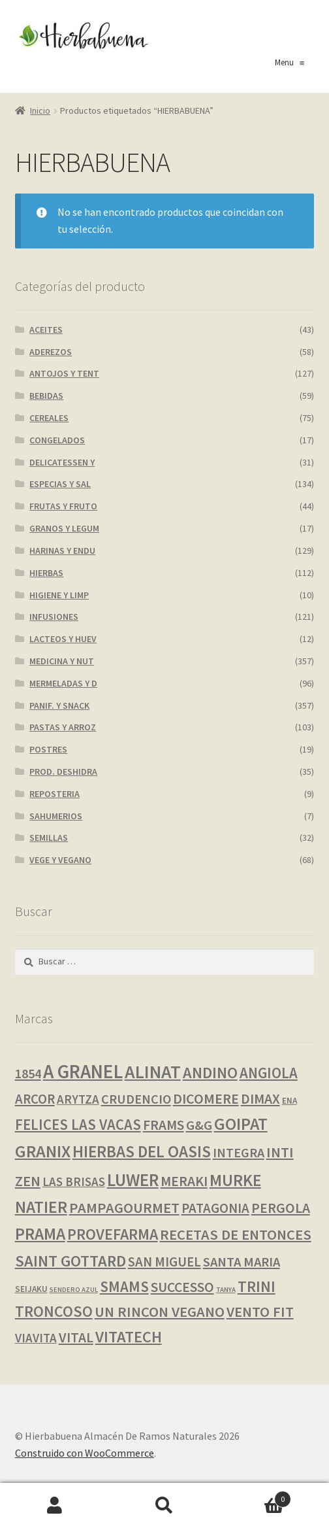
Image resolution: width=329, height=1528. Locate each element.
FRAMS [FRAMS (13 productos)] (163, 1125)
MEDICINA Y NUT (61, 661)
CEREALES (49, 418)
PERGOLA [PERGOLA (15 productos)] (280, 1208)
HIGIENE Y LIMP (59, 595)
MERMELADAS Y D (63, 683)
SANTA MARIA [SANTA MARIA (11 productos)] (241, 1261)
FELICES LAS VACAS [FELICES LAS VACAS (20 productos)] (78, 1124)
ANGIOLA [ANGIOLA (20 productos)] (269, 1073)
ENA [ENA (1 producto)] (289, 1100)
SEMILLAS (48, 837)
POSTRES (48, 749)
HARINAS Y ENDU (62, 550)
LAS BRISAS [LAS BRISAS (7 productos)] (73, 1181)
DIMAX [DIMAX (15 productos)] (260, 1099)
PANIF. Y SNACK (59, 705)
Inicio (40, 110)
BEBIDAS (46, 395)
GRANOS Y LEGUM (64, 528)
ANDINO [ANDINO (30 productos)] (210, 1072)
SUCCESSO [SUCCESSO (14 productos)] (182, 1287)
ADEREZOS (50, 352)
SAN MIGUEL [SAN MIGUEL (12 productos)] (164, 1261)
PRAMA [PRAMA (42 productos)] (40, 1233)
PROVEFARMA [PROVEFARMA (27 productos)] (112, 1234)
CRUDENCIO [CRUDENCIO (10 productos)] (136, 1099)
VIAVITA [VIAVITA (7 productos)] (36, 1338)
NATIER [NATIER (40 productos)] (41, 1207)
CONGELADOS (57, 440)
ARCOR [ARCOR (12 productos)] (35, 1099)
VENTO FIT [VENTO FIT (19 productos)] (260, 1311)
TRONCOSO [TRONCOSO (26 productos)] (54, 1311)
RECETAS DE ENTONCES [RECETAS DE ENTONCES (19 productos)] (235, 1234)
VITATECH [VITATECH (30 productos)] (128, 1337)
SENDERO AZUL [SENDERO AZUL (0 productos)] (74, 1289)
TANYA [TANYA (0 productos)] (226, 1289)
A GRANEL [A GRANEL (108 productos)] (83, 1071)
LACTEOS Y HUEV (63, 639)
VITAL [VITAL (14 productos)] (76, 1337)
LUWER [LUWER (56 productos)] (133, 1180)
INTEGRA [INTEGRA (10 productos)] (238, 1152)
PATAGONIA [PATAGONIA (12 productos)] (215, 1208)
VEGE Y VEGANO (60, 860)
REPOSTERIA (54, 794)
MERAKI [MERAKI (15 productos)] (184, 1181)
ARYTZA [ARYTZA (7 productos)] (78, 1099)
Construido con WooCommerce (84, 1452)
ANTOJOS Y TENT (64, 373)
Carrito (255, 1496)
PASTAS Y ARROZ (62, 727)
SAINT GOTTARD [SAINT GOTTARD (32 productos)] (70, 1261)
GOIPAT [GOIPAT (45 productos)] (241, 1123)
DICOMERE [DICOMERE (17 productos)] (206, 1098)
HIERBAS (46, 573)
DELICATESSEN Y (62, 462)
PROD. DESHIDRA (63, 771)
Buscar (164, 1506)
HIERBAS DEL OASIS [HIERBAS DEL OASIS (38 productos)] (141, 1151)
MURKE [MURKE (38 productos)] (235, 1180)
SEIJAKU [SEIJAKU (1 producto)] (31, 1289)
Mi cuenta (55, 1506)
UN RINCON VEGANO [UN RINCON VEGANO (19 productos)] (160, 1311)
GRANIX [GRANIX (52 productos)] (42, 1151)
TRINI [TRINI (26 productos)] (256, 1286)
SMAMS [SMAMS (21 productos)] (124, 1286)
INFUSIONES (53, 616)
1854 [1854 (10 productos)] (28, 1073)
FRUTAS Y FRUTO (63, 506)
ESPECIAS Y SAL (60, 484)
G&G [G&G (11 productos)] (199, 1125)
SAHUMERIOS (55, 816)
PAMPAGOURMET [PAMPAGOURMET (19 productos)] (124, 1207)
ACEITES (46, 329)
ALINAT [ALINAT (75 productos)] (153, 1072)
